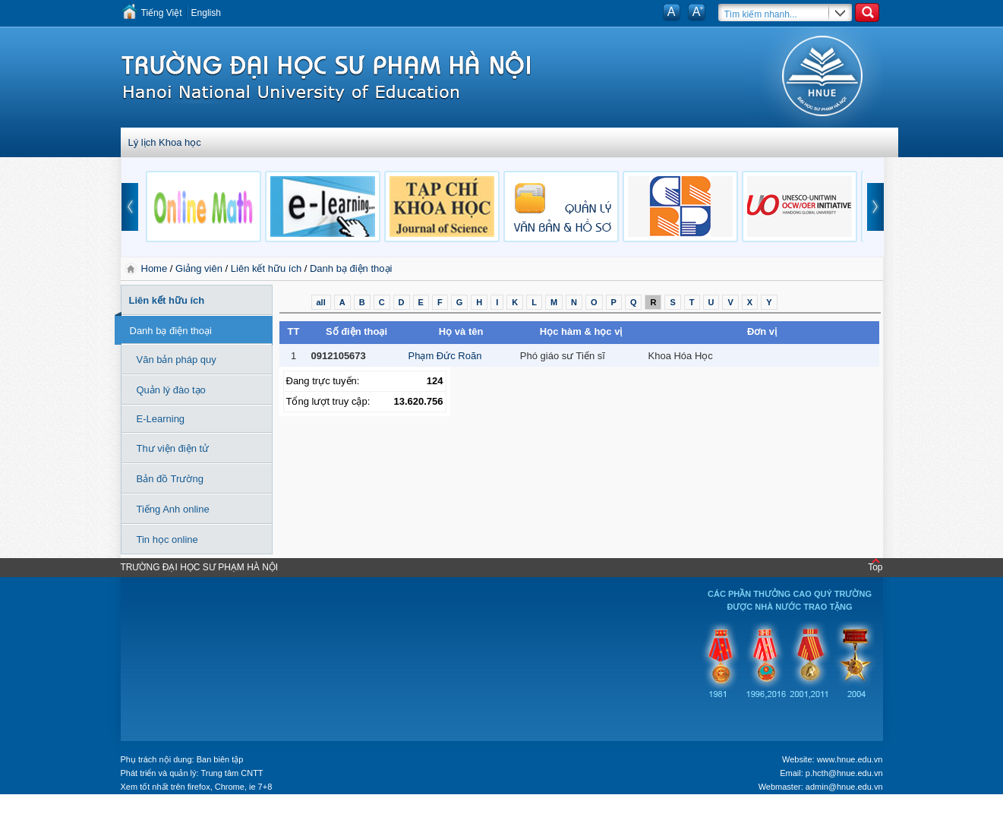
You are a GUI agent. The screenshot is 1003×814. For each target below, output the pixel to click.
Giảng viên (198, 268)
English (206, 13)
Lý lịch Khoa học (164, 142)
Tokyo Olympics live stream (55, 808)
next (875, 207)
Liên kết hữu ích (266, 268)
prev (129, 207)
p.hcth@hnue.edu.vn (844, 773)
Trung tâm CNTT (231, 773)
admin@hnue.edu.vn (844, 786)
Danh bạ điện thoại (351, 268)
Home (155, 268)
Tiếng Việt (161, 13)
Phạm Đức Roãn (445, 355)
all (321, 302)
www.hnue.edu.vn (850, 759)
